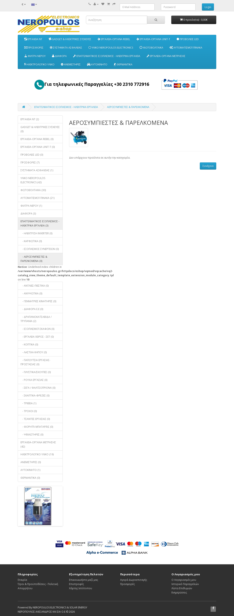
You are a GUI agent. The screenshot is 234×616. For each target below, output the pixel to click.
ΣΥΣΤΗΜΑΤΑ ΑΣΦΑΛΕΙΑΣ (66, 47)
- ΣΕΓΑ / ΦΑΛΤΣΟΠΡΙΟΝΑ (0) (37, 388)
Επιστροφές (76, 584)
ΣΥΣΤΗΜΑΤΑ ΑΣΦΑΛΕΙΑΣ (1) (36, 170)
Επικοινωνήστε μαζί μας (83, 580)
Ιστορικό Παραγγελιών (185, 584)
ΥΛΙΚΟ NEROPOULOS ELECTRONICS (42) (32, 180)
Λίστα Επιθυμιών (181, 588)
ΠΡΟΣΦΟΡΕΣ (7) (29, 162)
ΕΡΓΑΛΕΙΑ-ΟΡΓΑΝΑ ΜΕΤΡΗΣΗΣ (166, 56)
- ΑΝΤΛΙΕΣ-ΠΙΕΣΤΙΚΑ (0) (34, 285)
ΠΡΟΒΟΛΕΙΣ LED (188, 39)
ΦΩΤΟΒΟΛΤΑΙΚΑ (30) (33, 190)
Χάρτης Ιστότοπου (80, 588)
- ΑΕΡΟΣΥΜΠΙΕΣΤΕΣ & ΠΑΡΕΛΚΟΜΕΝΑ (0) (33, 259)
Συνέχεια (208, 166)
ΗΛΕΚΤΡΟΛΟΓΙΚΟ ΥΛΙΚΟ (39, 64)
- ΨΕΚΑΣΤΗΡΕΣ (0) (31, 434)
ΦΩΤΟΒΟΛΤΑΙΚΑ (151, 47)
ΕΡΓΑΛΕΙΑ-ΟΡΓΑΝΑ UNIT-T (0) (37, 147)
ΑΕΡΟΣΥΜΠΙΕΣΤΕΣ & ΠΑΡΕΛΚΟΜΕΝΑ (128, 107)
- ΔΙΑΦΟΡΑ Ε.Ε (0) (31, 309)
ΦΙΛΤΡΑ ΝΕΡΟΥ (35, 56)
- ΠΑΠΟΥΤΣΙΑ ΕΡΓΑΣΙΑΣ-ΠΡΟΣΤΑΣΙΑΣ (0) (35, 362)
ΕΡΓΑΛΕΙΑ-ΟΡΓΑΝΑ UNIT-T (153, 39)
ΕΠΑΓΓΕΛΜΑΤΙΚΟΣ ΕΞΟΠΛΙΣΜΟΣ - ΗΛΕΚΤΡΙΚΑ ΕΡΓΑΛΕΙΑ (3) (39, 223)
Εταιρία (22, 580)
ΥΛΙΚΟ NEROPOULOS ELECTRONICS (110, 47)
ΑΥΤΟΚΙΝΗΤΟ (97, 64)
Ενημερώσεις (179, 592)
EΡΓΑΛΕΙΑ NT (33, 39)
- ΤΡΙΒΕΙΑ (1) (28, 403)
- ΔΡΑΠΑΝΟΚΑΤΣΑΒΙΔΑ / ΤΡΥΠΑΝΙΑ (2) (36, 319)
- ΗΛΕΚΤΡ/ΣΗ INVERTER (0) (36, 233)
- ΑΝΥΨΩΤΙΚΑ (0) (31, 293)
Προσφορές (127, 584)
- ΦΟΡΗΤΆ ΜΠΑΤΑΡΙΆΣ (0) (36, 427)
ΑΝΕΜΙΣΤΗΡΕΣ (71, 64)
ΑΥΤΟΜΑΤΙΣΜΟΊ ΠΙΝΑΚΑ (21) (37, 198)
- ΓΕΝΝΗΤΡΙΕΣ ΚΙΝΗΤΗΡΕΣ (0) (38, 301)
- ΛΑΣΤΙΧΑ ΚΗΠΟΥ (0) (33, 352)
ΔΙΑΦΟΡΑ (59, 56)
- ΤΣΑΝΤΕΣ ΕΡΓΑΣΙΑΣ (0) (35, 419)
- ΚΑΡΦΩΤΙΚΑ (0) (31, 241)
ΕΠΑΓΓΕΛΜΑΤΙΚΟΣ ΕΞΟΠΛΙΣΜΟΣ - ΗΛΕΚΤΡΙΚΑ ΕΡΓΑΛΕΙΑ (106, 56)
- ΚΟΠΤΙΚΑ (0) (29, 344)
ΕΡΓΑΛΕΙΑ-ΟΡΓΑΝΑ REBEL (114, 39)
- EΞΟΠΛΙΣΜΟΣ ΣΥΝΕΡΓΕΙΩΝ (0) (39, 249)
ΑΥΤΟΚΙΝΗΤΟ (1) (30, 470)
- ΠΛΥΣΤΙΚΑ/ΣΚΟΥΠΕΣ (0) (35, 372)
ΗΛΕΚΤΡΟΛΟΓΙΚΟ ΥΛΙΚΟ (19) (37, 454)
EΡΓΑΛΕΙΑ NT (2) (29, 119)
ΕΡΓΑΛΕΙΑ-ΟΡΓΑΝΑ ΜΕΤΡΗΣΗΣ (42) (38, 444)
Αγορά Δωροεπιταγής (133, 580)
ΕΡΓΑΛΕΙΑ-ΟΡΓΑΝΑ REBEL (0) (36, 139)
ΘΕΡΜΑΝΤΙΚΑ (123, 64)
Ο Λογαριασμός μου (183, 580)
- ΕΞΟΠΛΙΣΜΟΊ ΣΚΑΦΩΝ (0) (37, 329)
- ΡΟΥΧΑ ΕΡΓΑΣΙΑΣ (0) (33, 380)
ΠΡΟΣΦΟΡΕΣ (34, 47)
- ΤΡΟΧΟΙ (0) (28, 411)
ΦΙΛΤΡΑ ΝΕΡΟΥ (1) (31, 206)
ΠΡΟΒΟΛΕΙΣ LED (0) (31, 154)
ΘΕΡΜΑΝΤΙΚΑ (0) (30, 478)
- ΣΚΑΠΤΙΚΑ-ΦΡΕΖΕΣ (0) (34, 395)
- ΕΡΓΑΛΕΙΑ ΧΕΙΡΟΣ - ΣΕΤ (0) (37, 336)
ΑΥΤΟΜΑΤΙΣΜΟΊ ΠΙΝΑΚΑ (186, 47)
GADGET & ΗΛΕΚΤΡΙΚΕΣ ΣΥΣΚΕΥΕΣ (70, 39)
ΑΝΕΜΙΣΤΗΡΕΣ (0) (30, 462)
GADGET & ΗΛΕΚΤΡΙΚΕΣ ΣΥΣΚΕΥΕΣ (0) (40, 129)
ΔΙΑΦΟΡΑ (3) (28, 213)
